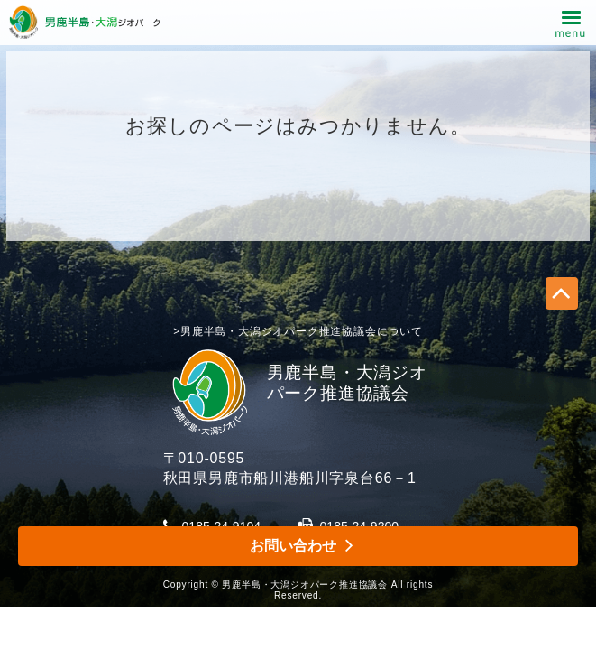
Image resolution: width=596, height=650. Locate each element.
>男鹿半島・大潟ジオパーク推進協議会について (298, 331)
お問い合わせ (293, 545)
